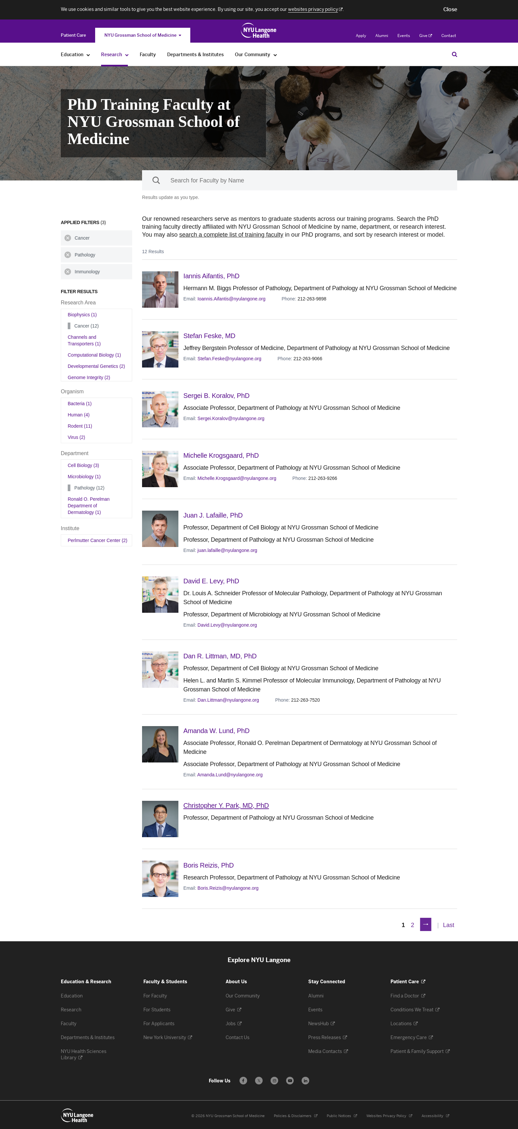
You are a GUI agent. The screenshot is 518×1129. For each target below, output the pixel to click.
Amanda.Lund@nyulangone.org (230, 773)
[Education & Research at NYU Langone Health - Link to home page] (258, 30)
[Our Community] (275, 54)
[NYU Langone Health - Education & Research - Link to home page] (77, 1114)
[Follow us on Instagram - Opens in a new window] (274, 1079)
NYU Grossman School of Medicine (142, 35)
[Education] (88, 54)
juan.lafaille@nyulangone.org (227, 550)
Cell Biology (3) (83, 465)
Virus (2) (76, 437)
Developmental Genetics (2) (96, 366)
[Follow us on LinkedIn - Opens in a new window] (305, 1079)
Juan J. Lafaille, (214, 515)
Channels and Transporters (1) (84, 340)
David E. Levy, (212, 580)
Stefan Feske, (210, 335)
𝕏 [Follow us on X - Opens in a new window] (259, 1080)
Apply (361, 35)
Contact (448, 35)
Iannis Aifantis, (212, 276)
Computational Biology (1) (94, 355)
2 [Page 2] (412, 923)
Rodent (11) (80, 426)
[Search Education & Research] (454, 54)
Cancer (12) (86, 326)
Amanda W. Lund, (217, 729)
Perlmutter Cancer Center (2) (98, 540)
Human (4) (79, 414)
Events (403, 35)
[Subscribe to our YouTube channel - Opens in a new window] (290, 1079)
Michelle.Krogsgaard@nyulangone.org (237, 478)
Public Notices (342, 1114)
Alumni (381, 35)
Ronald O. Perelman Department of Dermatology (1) (89, 505)
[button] (450, 9)
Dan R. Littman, (221, 655)
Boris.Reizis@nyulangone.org (228, 886)
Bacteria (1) (80, 403)
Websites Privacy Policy (389, 1114)
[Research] (127, 54)
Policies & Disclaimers (295, 1114)
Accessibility (435, 1114)
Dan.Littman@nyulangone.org (228, 699)
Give (425, 35)
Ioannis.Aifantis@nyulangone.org (232, 298)
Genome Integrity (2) (89, 377)
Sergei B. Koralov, (217, 395)
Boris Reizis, (209, 864)
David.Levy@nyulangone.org (227, 624)
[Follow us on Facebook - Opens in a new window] (243, 1079)
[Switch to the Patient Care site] (73, 35)
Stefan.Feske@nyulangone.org (229, 358)
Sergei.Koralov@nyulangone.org (231, 418)
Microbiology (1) (84, 476)
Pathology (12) (89, 487)
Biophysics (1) (82, 314)
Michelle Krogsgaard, (222, 455)
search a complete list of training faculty (231, 234)
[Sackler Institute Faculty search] (299, 180)
